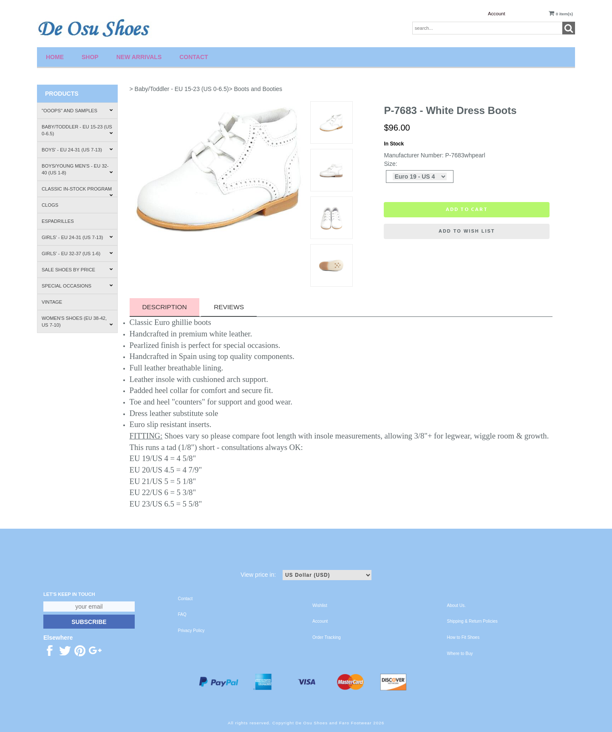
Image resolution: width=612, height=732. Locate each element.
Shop (90, 57)
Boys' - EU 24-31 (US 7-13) (77, 149)
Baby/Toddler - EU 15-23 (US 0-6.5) (77, 130)
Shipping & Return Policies (472, 621)
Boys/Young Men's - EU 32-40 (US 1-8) (77, 169)
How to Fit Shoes (463, 637)
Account (496, 13)
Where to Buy (460, 653)
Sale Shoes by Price (77, 269)
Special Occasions (77, 285)
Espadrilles (58, 221)
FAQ (182, 614)
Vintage (52, 302)
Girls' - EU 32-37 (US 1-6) (77, 253)
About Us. (456, 605)
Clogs (50, 205)
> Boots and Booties (255, 88)
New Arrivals (139, 57)
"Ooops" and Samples (77, 110)
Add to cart (467, 209)
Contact (193, 57)
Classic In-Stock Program (77, 191)
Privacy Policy (191, 630)
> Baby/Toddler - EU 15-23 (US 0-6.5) (179, 88)
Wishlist (319, 605)
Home (55, 57)
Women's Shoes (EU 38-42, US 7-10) (77, 322)
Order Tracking (326, 637)
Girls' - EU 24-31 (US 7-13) (77, 237)
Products (62, 93)
